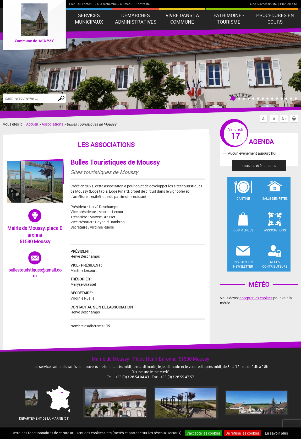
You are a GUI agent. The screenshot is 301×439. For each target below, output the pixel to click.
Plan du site (288, 4)
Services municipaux (89, 18)
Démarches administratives (135, 18)
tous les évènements (259, 165)
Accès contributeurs (274, 264)
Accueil (32, 124)
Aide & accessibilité (263, 4)
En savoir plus (276, 433)
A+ (283, 119)
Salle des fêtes (275, 198)
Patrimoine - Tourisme (229, 18)
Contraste (143, 4)
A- (264, 119)
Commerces (243, 230)
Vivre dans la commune (182, 18)
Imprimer (295, 119)
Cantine (243, 198)
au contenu (86, 4)
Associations (52, 124)
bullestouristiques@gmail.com (35, 265)
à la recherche (107, 4)
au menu (126, 4)
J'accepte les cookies (203, 433)
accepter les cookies (255, 297)
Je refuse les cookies (243, 433)
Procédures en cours (275, 18)
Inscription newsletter (243, 264)
